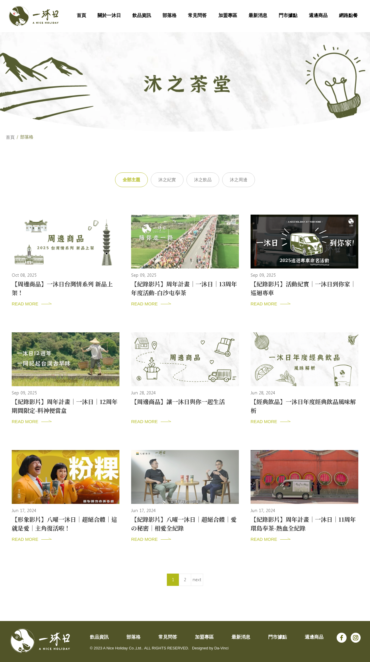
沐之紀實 (167, 179)
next (197, 579)
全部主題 (131, 179)
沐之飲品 (203, 179)
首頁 (10, 137)
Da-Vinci (221, 648)
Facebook (342, 638)
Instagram (356, 638)
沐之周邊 (238, 179)
